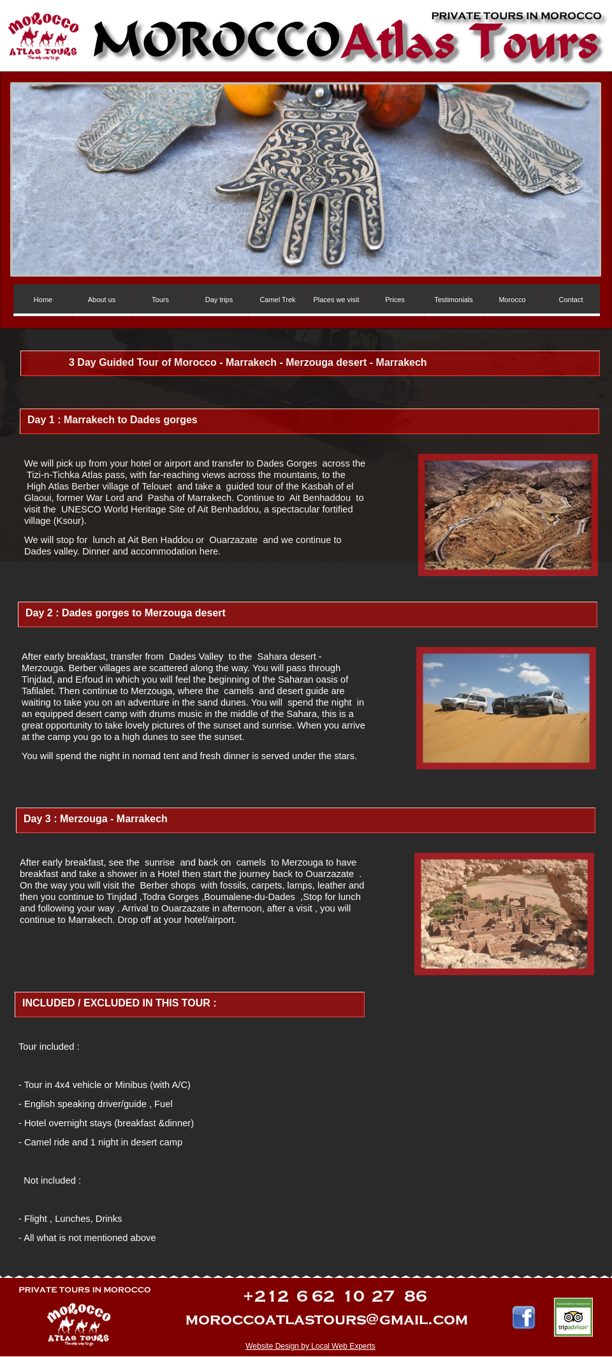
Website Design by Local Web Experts (310, 1346)
